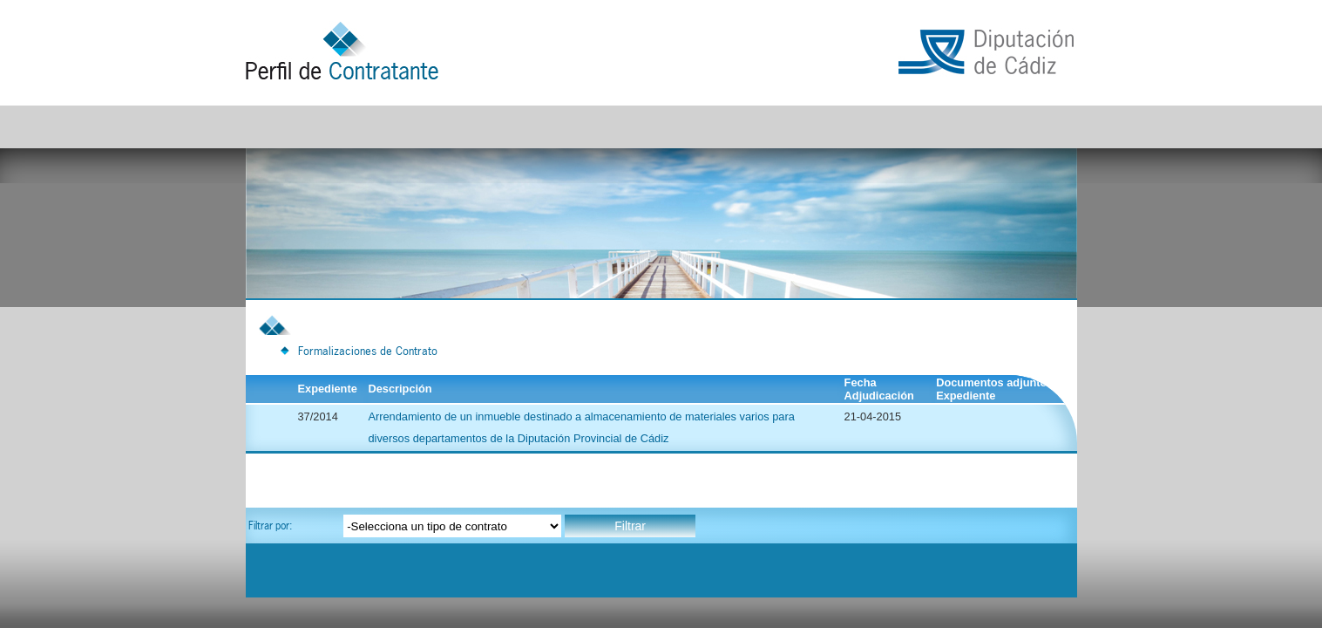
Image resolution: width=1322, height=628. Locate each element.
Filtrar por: (270, 525)
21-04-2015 (872, 416)
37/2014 (318, 416)
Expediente (332, 388)
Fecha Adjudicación (879, 389)
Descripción (399, 388)
